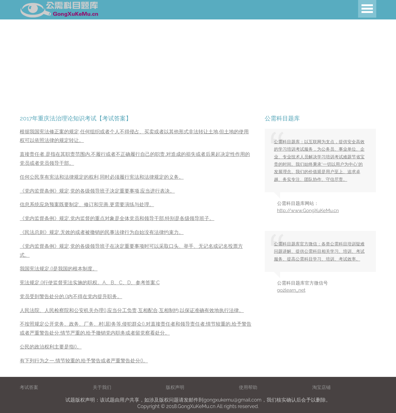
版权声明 (175, 387)
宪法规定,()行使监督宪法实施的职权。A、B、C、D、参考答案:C (90, 283)
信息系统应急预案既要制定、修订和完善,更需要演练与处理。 (87, 204)
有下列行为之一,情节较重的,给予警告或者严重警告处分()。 (84, 361)
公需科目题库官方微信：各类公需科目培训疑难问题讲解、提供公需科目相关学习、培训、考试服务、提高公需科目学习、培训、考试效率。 (319, 251)
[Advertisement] (185, 62)
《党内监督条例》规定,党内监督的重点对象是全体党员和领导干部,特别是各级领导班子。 (117, 218)
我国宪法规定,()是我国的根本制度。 (58, 269)
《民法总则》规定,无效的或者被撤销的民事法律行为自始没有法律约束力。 (102, 232)
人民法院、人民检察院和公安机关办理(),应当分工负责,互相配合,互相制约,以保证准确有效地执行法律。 (132, 310)
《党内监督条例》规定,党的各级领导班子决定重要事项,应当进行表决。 (97, 191)
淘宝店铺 (321, 387)
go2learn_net (291, 290)
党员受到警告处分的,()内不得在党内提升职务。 (71, 296)
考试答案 (29, 387)
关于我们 (102, 387)
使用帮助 (248, 387)
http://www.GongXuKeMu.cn (308, 210)
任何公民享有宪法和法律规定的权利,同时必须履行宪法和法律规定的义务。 (102, 177)
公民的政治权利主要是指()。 (51, 347)
